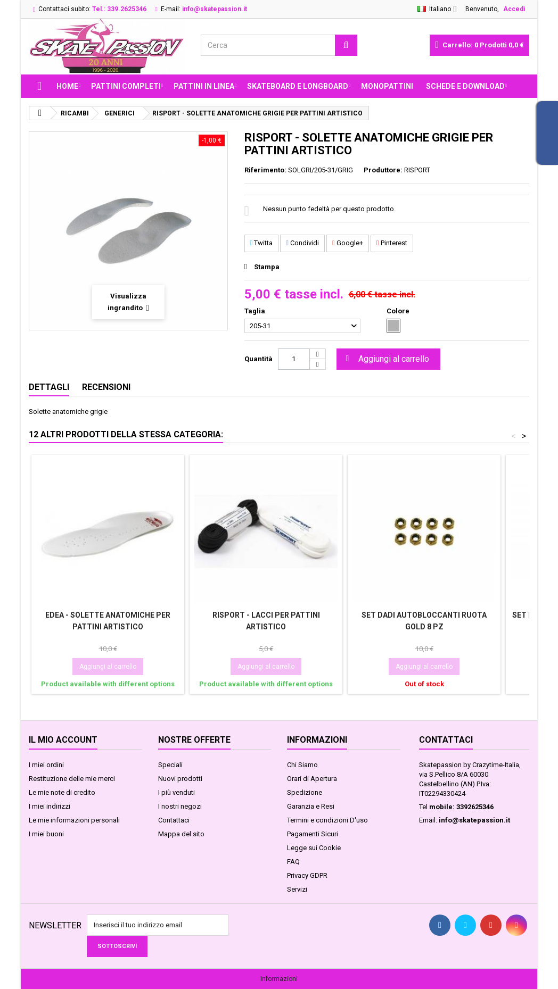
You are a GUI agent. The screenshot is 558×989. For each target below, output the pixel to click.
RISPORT (417, 170)
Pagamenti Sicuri (312, 834)
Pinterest (391, 243)
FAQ (293, 862)
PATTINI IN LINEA (204, 86)
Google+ (347, 243)
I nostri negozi (180, 806)
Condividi (302, 243)
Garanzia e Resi (310, 806)
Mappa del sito (181, 834)
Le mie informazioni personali (74, 820)
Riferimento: (265, 170)
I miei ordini (46, 765)
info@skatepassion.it (474, 820)
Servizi (297, 889)
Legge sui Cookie (314, 848)
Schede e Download (465, 86)
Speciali (170, 765)
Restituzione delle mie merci (72, 779)
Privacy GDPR (307, 875)
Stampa (267, 267)
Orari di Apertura (312, 779)
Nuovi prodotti (180, 779)
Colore (399, 311)
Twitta (261, 243)
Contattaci (174, 820)
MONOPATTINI (387, 86)
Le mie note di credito (62, 792)
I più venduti (176, 792)
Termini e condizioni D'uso (327, 820)
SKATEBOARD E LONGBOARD (297, 86)
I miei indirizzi (49, 806)
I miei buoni (46, 834)
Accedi (514, 9)
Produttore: (383, 170)
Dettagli (49, 387)
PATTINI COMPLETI (126, 86)
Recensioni (106, 387)
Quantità (258, 359)
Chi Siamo (302, 765)
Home (67, 86)
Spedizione (304, 792)
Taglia (255, 311)
